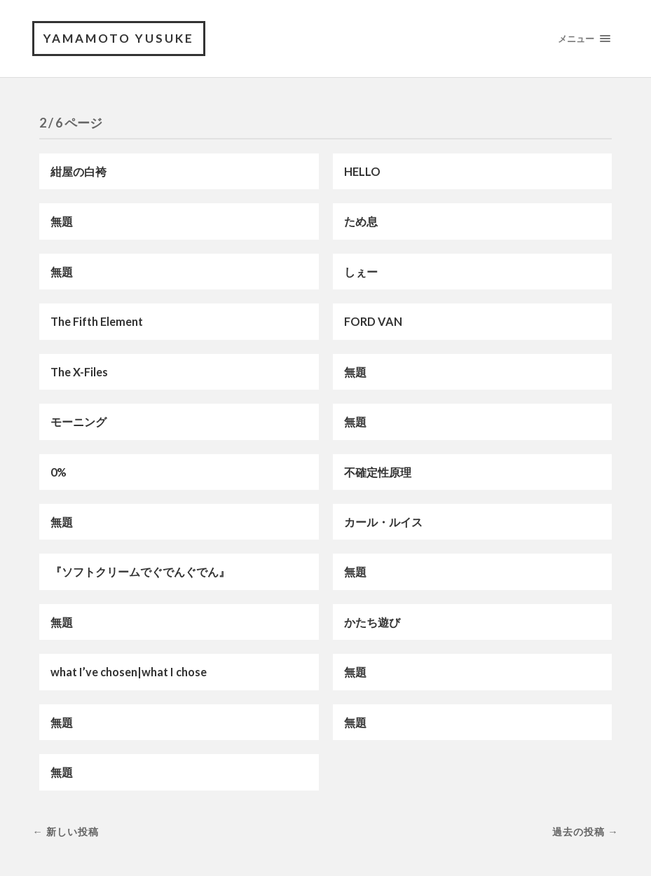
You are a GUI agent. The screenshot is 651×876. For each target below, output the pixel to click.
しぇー (361, 271)
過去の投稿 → (585, 831)
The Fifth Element (96, 321)
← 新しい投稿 (65, 831)
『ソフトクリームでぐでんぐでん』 (140, 571)
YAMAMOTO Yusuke (118, 38)
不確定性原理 (377, 472)
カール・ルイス (383, 521)
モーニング (78, 421)
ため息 (361, 221)
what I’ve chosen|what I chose (128, 671)
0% (58, 472)
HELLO (362, 171)
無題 (61, 221)
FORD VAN (373, 321)
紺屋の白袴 (78, 171)
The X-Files (79, 371)
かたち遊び (372, 622)
